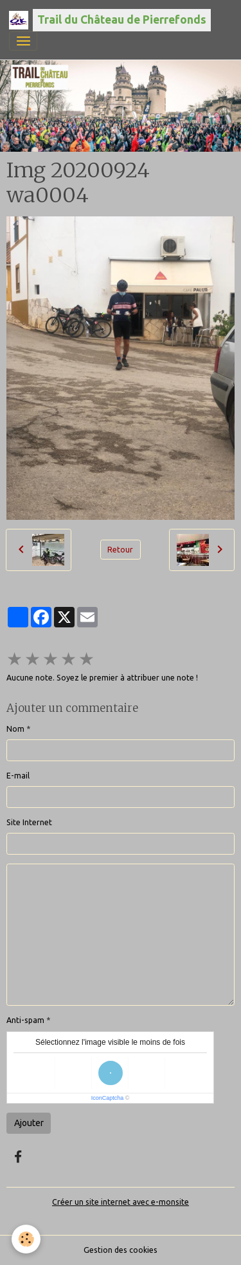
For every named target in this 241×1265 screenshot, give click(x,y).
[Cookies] (26, 1239)
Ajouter (29, 1123)
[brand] (110, 20)
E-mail (18, 775)
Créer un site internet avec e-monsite (120, 1202)
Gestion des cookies (120, 1250)
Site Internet (29, 822)
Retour (120, 549)
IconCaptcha (107, 1098)
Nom (15, 729)
